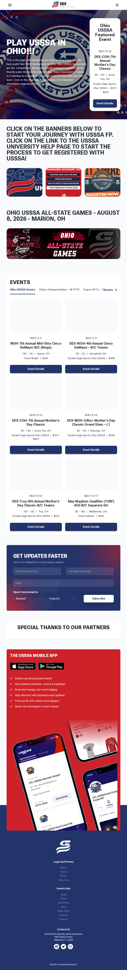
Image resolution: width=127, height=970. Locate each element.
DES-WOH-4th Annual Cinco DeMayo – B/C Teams (91, 345)
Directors (64, 919)
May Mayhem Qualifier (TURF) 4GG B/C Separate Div (91, 503)
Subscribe (98, 598)
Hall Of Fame (63, 903)
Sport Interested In (25, 592)
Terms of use (63, 880)
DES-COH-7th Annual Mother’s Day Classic (105, 63)
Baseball (29, 598)
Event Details (105, 103)
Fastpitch (62, 598)
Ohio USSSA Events (22, 289)
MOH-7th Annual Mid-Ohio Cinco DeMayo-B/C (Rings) (35, 345)
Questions (63, 915)
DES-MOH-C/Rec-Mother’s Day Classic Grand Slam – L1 (91, 422)
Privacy (63, 876)
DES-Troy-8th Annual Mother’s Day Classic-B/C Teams (36, 503)
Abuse (63, 868)
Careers (63, 894)
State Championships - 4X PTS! (59, 289)
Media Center (64, 911)
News (63, 907)
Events (110, 290)
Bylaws (63, 872)
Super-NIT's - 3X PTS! (98, 289)
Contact (63, 899)
